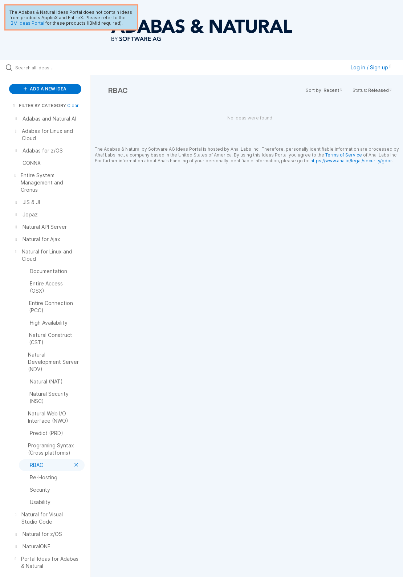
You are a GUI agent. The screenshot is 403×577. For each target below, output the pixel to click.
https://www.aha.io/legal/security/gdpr (351, 160)
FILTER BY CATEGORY (39, 105)
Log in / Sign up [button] (371, 67)
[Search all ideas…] (49, 67)
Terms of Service (343, 155)
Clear (73, 105)
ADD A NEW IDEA (45, 89)
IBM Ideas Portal (26, 23)
